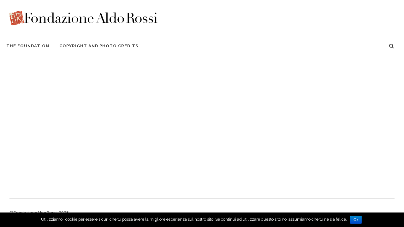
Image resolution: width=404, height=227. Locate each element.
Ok (356, 220)
